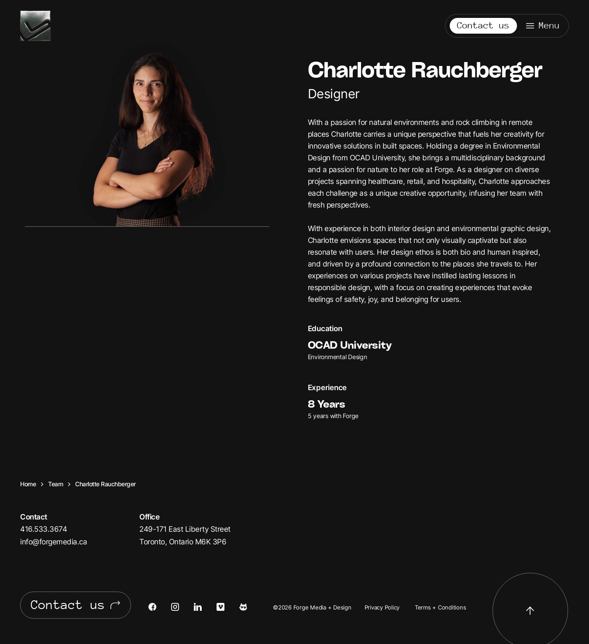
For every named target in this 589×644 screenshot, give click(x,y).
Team (55, 484)
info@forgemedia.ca (53, 541)
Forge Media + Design (35, 25)
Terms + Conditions (440, 607)
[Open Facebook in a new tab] (159, 607)
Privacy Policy (382, 607)
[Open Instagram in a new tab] (182, 607)
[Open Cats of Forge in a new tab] (250, 607)
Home (28, 484)
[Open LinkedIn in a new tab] (205, 607)
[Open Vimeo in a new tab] (228, 607)
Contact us (483, 26)
